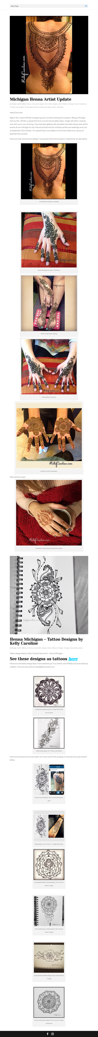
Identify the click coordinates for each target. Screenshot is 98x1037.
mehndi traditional (80, 104)
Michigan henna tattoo (17, 107)
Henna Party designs (51, 104)
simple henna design (45, 107)
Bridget (14, 104)
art (27, 648)
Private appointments (31, 107)
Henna (29, 104)
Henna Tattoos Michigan (66, 104)
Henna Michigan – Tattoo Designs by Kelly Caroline (46, 641)
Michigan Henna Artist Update (40, 99)
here (72, 659)
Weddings (60, 107)
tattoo (54, 107)
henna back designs (38, 104)
